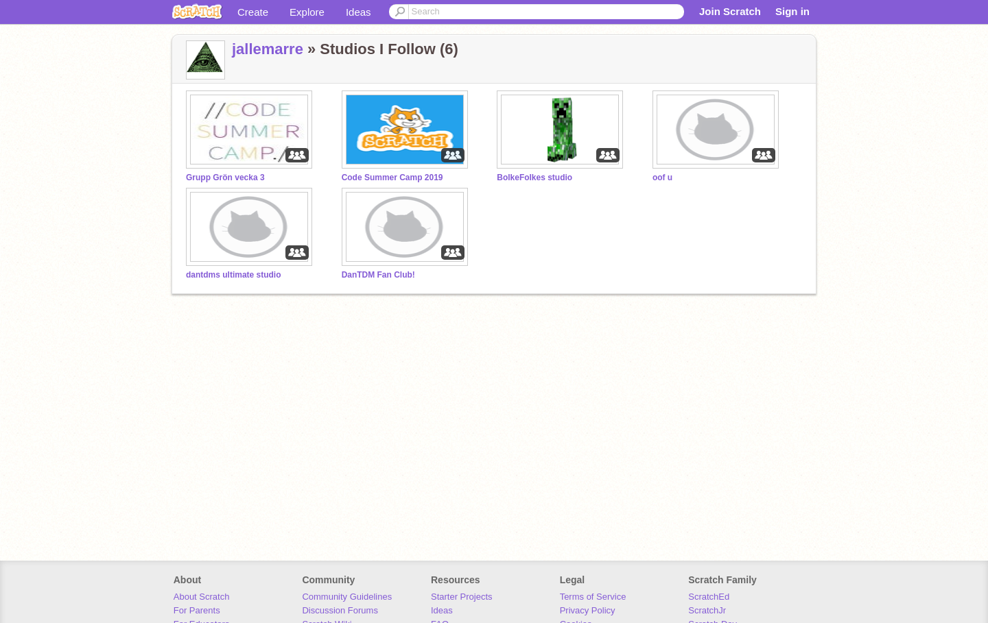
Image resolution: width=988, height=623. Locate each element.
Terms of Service (593, 596)
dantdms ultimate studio (233, 275)
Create (252, 12)
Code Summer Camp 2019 (392, 177)
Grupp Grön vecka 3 (225, 177)
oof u (662, 177)
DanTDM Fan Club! (378, 275)
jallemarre (267, 49)
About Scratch (202, 596)
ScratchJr (707, 610)
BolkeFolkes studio (534, 177)
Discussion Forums (340, 610)
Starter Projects (462, 596)
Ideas (358, 12)
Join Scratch (730, 11)
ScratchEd (708, 596)
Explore (307, 12)
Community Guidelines (347, 596)
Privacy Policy (587, 610)
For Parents (197, 610)
